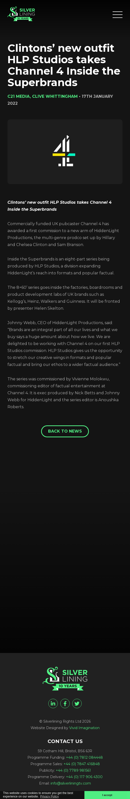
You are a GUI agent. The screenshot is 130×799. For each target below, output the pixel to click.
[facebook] (65, 703)
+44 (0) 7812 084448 (84, 757)
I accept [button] (107, 795)
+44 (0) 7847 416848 (82, 764)
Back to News (65, 431)
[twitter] (77, 703)
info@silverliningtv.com (71, 783)
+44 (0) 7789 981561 (73, 770)
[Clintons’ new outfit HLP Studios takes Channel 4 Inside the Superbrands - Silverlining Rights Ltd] (21, 13)
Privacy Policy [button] (49, 796)
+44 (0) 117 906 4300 (84, 777)
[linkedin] (53, 703)
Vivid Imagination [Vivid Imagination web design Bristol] (84, 728)
